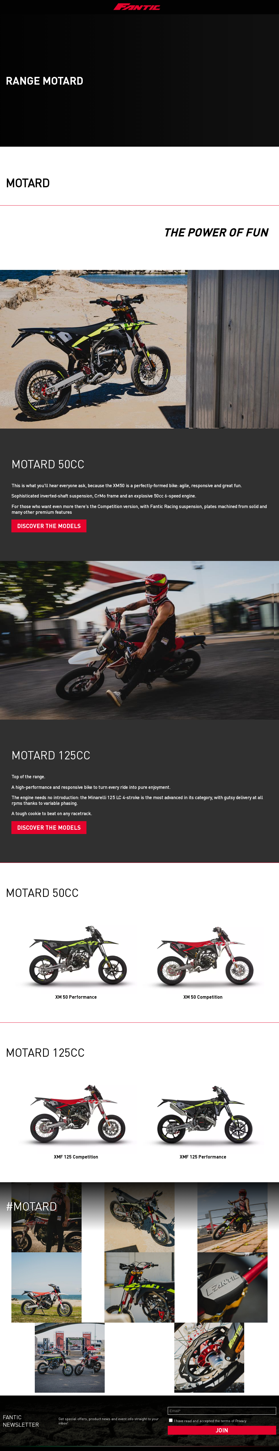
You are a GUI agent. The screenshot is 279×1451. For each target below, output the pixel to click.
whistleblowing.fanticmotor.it (139, 1432)
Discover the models (49, 525)
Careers (10, 1405)
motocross (63, 1414)
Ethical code (117, 1405)
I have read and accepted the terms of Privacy (210, 1350)
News (32, 1415)
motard (60, 1409)
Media (9, 1396)
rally (59, 1418)
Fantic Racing (38, 1410)
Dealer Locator (34, 1404)
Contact (10, 1401)
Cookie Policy (117, 1396)
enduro (60, 1405)
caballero (63, 1396)
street (60, 1401)
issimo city (93, 1402)
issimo (90, 1406)
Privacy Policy (117, 1401)
